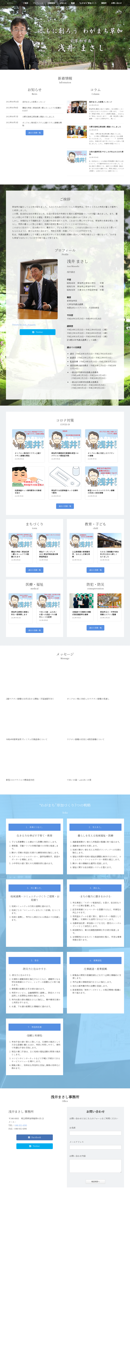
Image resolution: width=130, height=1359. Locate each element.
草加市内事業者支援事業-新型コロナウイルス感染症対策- (65, 454)
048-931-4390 (21, 1127)
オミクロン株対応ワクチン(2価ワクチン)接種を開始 (28, 454)
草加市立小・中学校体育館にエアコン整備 (109, 614)
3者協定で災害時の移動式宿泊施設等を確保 (81, 614)
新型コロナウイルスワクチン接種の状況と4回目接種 (101, 491)
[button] (37, 332)
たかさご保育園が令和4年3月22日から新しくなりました (109, 555)
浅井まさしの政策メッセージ (33, 101)
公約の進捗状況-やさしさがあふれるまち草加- (106, 152)
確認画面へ (97, 1186)
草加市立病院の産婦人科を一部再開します (20, 614)
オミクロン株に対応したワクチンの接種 (101, 454)
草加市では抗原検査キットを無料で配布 (64, 491)
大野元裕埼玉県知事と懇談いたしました (38, 116)
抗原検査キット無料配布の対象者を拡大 (28, 491)
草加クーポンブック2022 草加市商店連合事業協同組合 (48, 555)
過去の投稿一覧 (34, 133)
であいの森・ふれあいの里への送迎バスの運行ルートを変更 (48, 616)
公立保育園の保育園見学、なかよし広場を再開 (81, 555)
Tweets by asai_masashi (24, 324)
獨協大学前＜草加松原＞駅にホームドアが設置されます (20, 555)
